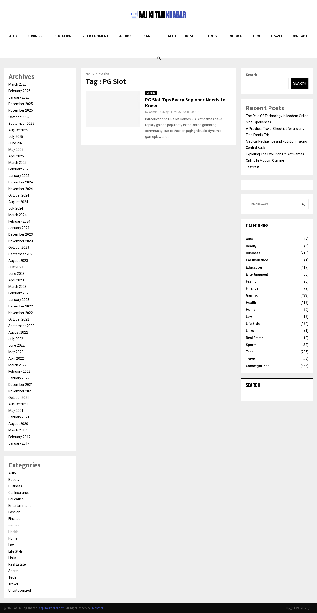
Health (169, 36)
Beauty (13, 480)
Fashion (124, 36)
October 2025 (18, 117)
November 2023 (20, 241)
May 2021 (15, 411)
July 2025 (15, 137)
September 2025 (21, 123)
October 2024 (18, 195)
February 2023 (19, 293)
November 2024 (20, 189)
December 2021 (20, 385)
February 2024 (19, 221)
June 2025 (16, 143)
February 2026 (19, 91)
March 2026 (17, 84)
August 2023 (18, 261)
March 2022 (17, 365)
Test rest (252, 167)
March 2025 (17, 163)
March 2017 (17, 430)
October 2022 (18, 319)
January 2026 (18, 97)
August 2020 (18, 424)
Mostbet (97, 608)
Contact (299, 36)
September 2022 (21, 326)
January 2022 (18, 378)
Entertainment (94, 36)
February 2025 (19, 169)
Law (11, 545)
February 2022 (19, 371)
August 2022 (18, 332)
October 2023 (18, 247)
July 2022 (15, 339)
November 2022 (20, 313)
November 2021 (20, 391)
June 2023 (16, 274)
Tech (257, 36)
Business (35, 36)
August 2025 (18, 130)
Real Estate (17, 564)
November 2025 (20, 110)
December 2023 (20, 234)
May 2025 (15, 150)
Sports (237, 36)
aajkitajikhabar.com (52, 608)
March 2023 (17, 287)
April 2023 (16, 280)
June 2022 (16, 345)
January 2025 (18, 176)
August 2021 (18, 404)
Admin (153, 112)
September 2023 (21, 254)
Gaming (150, 92)
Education (62, 36)
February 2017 (19, 437)
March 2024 (17, 215)
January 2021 (18, 417)
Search (251, 75)
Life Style (212, 36)
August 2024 (18, 202)
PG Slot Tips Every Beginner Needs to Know (185, 103)
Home (190, 36)
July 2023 (15, 267)
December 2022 (20, 306)
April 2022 (16, 358)
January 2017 (18, 443)
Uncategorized (19, 590)
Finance (147, 36)
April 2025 (16, 156)
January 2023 (18, 300)
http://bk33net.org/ (297, 608)
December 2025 (20, 104)
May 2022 (15, 352)
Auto (14, 36)
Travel (276, 36)
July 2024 (15, 208)
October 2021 (18, 398)
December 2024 (20, 182)
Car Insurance (18, 493)
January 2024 (18, 228)
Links (12, 558)
